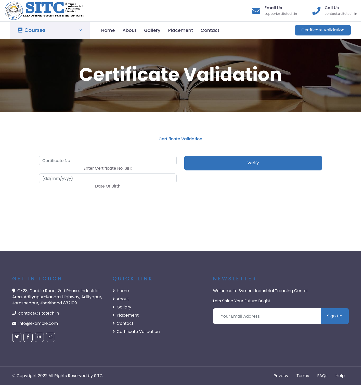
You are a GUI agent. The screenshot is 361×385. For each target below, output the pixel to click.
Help (340, 376)
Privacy (281, 376)
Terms (302, 376)
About (129, 30)
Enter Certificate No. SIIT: (108, 168)
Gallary (122, 307)
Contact (210, 30)
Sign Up (334, 316)
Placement (180, 30)
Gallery (152, 30)
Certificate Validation (322, 30)
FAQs (322, 376)
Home (108, 30)
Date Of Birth (108, 186)
